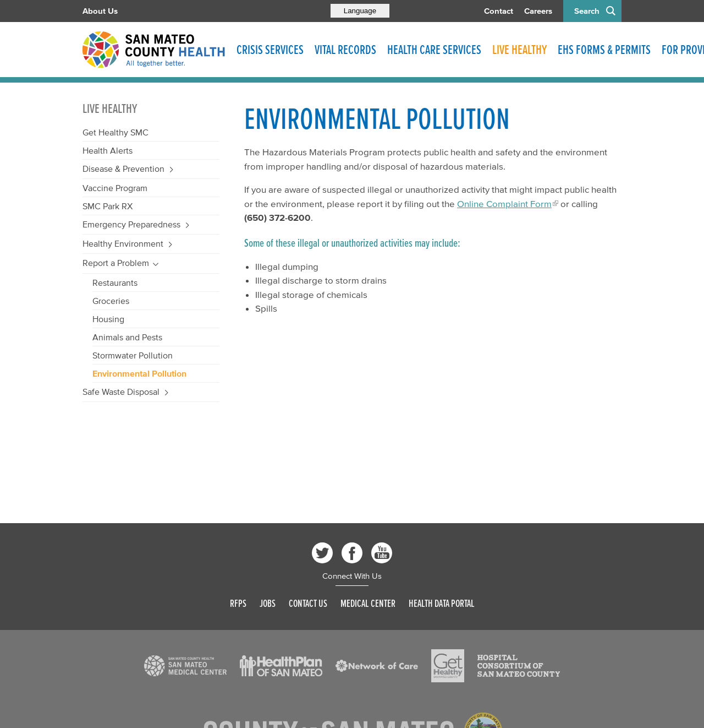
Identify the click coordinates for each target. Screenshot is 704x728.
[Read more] (185, 665)
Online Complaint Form (504, 203)
